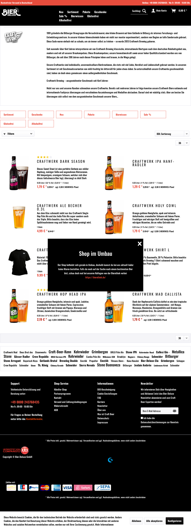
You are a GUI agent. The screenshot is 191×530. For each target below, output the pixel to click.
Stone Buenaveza (109, 364)
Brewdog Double (69, 361)
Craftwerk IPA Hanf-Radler (153, 162)
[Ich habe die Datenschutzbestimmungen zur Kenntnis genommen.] (142, 418)
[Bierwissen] (77, 16)
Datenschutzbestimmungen (153, 422)
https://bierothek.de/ (95, 277)
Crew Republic (40, 356)
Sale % (147, 114)
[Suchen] (144, 10)
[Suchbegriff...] (139, 10)
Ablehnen (136, 521)
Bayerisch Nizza (30, 361)
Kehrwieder (82, 351)
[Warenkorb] (179, 10)
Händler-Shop (60, 389)
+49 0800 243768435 (158, 2)
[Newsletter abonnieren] (174, 410)
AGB (56, 410)
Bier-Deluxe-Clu (150, 361)
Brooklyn (121, 356)
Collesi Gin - (163, 352)
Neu (61, 114)
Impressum (102, 422)
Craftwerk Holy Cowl (154, 206)
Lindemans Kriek (161, 365)
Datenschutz (103, 418)
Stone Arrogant (13, 361)
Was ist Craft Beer (105, 414)
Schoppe (180, 361)
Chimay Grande (57, 365)
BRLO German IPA (59, 356)
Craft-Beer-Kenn (60, 351)
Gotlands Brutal (49, 361)
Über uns (101, 410)
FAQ (99, 397)
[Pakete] (86, 12)
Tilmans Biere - (118, 361)
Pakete (91, 114)
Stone (33, 365)
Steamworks (41, 352)
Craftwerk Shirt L (151, 250)
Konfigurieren (174, 521)
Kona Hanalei (133, 361)
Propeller (93, 361)
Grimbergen (100, 351)
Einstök (84, 361)
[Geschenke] (100, 12)
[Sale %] (63, 16)
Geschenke (37, 114)
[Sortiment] (73, 12)
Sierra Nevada (87, 365)
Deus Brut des (26, 352)
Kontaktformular (34, 419)
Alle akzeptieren (154, 521)
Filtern (9, 133)
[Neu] (61, 12)
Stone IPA (131, 352)
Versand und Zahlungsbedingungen (70, 402)
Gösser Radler (22, 356)
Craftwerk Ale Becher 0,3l (59, 207)
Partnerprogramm (62, 393)
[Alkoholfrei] (65, 20)
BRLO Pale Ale (117, 352)
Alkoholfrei (37, 123)
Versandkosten (89, 440)
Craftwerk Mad (11, 352)
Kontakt (57, 397)
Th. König (43, 365)
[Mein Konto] (159, 10)
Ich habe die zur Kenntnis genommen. (160, 422)
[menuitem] (61, 12)
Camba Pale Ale (93, 356)
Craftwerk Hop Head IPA (62, 294)
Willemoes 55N (109, 356)
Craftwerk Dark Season (61, 161)
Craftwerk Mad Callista (157, 294)
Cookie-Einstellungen (107, 393)
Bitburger (171, 356)
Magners (132, 356)
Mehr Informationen (104, 524)
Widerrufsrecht (61, 406)
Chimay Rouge (143, 356)
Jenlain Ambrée (143, 365)
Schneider (157, 356)
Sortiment (9, 114)
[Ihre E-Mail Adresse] (156, 410)
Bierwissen (121, 114)
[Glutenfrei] (93, 16)
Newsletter (102, 406)
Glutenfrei (9, 123)
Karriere (101, 402)
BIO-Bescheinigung (106, 389)
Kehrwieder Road (146, 352)
